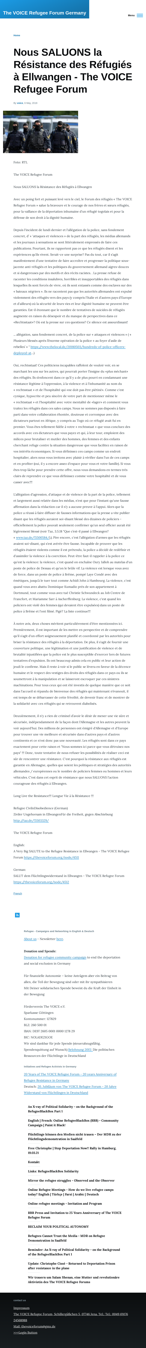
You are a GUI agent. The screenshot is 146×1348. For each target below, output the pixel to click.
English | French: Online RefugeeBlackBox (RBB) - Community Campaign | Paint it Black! (73, 1123)
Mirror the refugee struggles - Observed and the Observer (71, 1180)
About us (30, 939)
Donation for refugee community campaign (55, 957)
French (17, 893)
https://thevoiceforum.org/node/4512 (41, 882)
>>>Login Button (25, 1333)
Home (16, 35)
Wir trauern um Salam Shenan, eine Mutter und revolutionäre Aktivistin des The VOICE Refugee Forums (74, 1279)
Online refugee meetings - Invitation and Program (65, 1203)
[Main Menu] (134, 15)
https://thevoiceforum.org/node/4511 (51, 857)
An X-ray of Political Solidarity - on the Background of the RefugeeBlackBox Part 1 (70, 1109)
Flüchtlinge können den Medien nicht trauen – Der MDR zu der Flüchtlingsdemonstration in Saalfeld (74, 1136)
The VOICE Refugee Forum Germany (44, 13)
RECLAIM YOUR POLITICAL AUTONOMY (58, 1227)
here (59, 939)
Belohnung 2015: (80, 1050)
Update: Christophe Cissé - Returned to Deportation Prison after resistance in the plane (71, 1266)
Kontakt (34, 1162)
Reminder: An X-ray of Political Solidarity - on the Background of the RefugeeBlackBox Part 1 (74, 1252)
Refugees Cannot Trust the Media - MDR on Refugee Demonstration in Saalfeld (66, 1238)
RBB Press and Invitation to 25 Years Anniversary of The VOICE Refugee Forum (74, 1215)
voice (20, 103)
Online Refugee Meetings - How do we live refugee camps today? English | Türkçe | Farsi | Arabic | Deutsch (71, 1192)
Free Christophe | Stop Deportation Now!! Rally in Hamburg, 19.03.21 (72, 1150)
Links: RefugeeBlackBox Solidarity (53, 1171)
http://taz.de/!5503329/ (31, 820)
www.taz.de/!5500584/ (32, 537)
